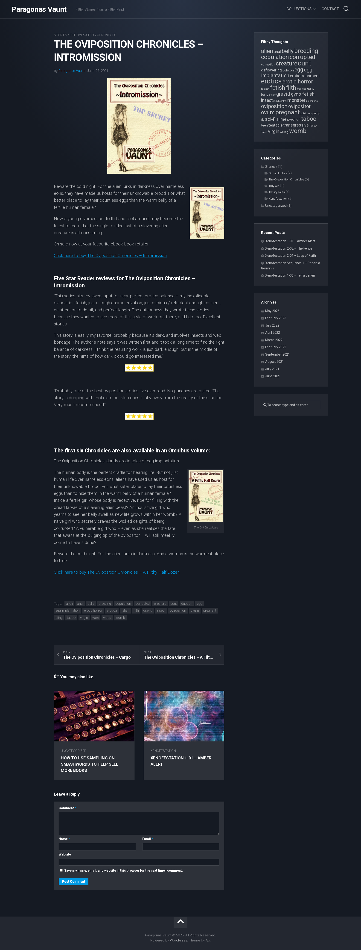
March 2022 (273, 340)
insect (161, 610)
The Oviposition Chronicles (93, 35)
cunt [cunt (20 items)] (304, 63)
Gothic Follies (278, 173)
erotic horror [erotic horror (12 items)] (297, 81)
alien (69, 603)
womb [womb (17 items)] (297, 131)
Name (64, 839)
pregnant (209, 610)
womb (120, 618)
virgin (84, 618)
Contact (330, 8)
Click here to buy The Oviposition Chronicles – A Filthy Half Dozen (117, 572)
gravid (147, 610)
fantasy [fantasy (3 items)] (265, 88)
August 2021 (274, 361)
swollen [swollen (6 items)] (293, 119)
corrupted (142, 603)
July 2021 (272, 369)
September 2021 (277, 354)
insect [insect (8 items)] (267, 100)
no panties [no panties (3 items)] (312, 101)
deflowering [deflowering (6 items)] (271, 70)
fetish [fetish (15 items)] (277, 87)
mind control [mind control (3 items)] (280, 101)
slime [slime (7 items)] (281, 119)
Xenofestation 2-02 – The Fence (288, 248)
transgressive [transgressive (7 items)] (296, 125)
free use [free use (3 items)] (301, 88)
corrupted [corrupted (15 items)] (302, 56)
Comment (67, 808)
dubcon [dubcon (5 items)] (288, 70)
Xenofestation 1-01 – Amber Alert (290, 241)
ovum (194, 610)
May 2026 (272, 311)
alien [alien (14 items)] (267, 51)
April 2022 (272, 332)
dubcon (186, 603)
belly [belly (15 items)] (288, 50)
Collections (299, 8)
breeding (105, 603)
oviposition (178, 610)
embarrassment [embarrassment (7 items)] (305, 75)
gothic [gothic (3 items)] (272, 94)
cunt (173, 603)
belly (91, 603)
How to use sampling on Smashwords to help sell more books (89, 764)
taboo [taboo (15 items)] (308, 118)
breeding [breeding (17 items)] (306, 51)
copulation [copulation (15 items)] (275, 56)
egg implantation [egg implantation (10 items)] (286, 72)
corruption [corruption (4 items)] (268, 64)
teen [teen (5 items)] (264, 125)
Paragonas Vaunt (39, 9)
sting (59, 618)
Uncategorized (73, 751)
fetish (125, 610)
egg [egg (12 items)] (298, 69)
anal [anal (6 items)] (277, 51)
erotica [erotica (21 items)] (271, 81)
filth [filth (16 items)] (291, 87)
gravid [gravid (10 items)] (283, 94)
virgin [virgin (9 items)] (273, 131)
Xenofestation (163, 751)
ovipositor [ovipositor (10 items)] (299, 106)
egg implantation (67, 610)
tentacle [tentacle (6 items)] (275, 125)
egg (199, 603)
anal (80, 603)
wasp (107, 618)
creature (160, 603)
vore (95, 618)
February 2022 (275, 347)
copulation (123, 603)
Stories (60, 35)
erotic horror (93, 610)
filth (136, 610)
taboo (71, 618)
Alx (208, 940)
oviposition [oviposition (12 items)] (274, 106)
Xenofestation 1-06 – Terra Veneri (290, 275)
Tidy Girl (274, 186)
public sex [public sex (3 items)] (306, 113)
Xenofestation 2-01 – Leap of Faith (290, 255)
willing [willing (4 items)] (284, 132)
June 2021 (273, 376)
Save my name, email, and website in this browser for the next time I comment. (123, 870)
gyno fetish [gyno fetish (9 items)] (302, 94)
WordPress (178, 940)
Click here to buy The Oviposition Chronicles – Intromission (110, 255)
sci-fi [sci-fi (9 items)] (270, 119)
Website (65, 854)
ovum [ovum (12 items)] (268, 112)
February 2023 (275, 318)
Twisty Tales (277, 192)
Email (147, 839)
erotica (112, 610)
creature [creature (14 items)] (286, 63)
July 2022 (272, 325)
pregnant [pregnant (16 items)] (287, 112)
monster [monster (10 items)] (296, 100)
